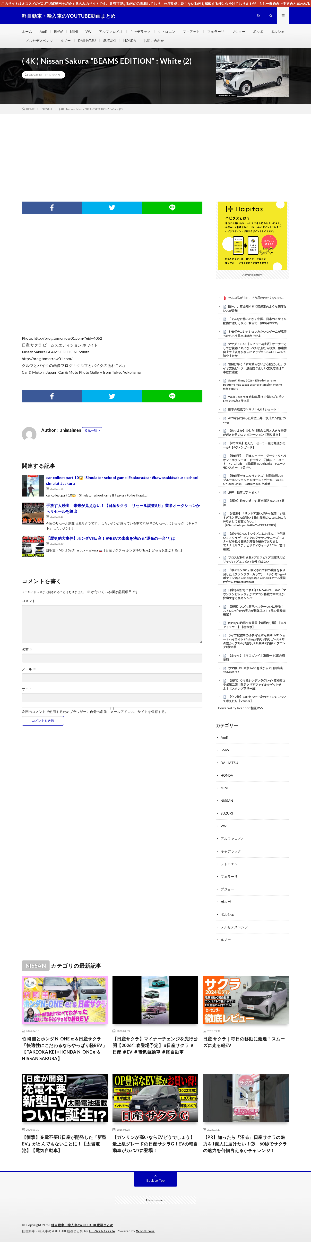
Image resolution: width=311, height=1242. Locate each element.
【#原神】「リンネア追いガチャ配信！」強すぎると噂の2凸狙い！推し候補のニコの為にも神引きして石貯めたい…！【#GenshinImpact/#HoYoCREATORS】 (254, 519)
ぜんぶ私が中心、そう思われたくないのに (256, 298)
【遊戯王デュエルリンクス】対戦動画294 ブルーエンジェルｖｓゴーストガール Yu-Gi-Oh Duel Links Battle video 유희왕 (254, 480)
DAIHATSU (87, 40)
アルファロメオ (111, 31)
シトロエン (166, 31)
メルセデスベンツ (39, 40)
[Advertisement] (155, 150)
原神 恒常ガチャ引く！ (244, 492)
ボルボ (258, 31)
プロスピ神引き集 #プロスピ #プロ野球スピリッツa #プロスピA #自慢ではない (254, 559)
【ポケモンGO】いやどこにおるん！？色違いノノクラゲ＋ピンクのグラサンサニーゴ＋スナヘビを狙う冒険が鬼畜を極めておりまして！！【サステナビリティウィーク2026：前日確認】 (254, 541)
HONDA (129, 40)
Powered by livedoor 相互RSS (240, 708)
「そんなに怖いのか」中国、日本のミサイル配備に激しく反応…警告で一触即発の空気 (254, 321)
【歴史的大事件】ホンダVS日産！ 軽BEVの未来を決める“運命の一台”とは (110, 538)
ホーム (27, 31)
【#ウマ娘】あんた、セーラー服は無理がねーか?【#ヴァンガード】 (254, 445)
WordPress (145, 1231)
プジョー (238, 31)
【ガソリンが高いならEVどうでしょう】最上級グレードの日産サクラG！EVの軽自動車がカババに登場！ (155, 1144)
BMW (58, 31)
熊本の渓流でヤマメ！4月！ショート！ (253, 409)
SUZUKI (109, 40)
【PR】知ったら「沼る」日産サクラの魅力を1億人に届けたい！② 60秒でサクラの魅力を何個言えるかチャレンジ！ (245, 1144)
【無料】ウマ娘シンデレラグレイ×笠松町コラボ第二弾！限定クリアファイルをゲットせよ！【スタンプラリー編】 (254, 684)
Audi (43, 31)
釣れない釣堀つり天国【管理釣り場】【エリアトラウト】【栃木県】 (254, 625)
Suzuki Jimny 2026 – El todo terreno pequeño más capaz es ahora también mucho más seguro (252, 384)
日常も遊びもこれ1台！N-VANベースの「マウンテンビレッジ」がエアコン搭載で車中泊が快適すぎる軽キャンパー (254, 594)
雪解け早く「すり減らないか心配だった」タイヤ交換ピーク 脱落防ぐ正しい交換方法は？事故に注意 (254, 368)
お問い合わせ (154, 40)
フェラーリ (215, 31)
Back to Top (156, 1180)
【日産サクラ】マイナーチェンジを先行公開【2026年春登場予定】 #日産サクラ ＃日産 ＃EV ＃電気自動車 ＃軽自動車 (155, 1045)
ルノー (65, 40)
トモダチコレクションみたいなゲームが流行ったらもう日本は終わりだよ (254, 333)
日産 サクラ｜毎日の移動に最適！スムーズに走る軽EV (244, 1042)
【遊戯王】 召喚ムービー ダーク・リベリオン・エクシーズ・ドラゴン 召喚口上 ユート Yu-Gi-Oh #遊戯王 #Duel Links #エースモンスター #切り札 (254, 461)
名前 (27, 649)
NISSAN (54, 74)
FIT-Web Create (102, 1231)
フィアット (191, 31)
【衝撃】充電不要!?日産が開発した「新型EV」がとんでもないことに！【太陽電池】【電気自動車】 (64, 1144)
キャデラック (140, 31)
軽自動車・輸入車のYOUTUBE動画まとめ (82, 1225)
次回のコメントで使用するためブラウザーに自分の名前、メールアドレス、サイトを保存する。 (95, 711)
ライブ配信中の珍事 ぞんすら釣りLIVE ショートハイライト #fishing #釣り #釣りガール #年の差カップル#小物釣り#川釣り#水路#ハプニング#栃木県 (254, 641)
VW (88, 31)
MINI (74, 31)
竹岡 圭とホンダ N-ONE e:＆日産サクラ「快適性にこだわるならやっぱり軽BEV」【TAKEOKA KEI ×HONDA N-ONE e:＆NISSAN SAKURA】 (64, 1048)
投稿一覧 (91, 431)
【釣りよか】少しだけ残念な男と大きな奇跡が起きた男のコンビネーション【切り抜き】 (254, 432)
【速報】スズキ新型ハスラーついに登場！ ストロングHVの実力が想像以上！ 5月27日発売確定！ (254, 610)
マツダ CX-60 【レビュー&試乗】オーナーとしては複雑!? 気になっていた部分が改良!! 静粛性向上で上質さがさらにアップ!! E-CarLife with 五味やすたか (255, 349)
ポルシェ (277, 31)
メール (29, 669)
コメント (28, 601)
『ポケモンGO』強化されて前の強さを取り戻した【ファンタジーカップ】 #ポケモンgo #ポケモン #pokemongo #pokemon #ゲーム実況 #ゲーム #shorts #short (254, 576)
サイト (27, 689)
